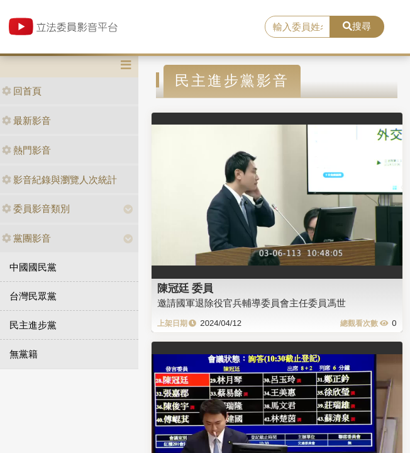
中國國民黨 (33, 267)
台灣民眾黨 (33, 296)
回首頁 (22, 91)
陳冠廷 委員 (185, 288)
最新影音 (26, 120)
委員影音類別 (36, 208)
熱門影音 (26, 150)
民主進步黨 (33, 325)
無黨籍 (23, 354)
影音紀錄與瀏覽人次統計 (59, 179)
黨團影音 (26, 238)
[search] (297, 27)
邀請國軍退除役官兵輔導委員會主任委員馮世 (251, 303)
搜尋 (357, 26)
